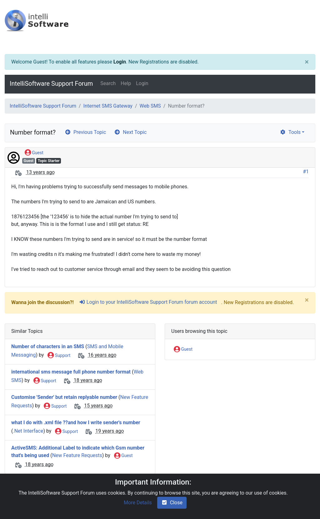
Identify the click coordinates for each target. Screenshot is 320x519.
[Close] (306, 61)
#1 (306, 172)
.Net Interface (28, 431)
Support (59, 356)
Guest (34, 153)
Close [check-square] (171, 503)
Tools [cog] (290, 132)
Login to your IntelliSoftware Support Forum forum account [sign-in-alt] (148, 302)
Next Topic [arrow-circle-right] (130, 132)
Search (108, 83)
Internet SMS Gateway (107, 106)
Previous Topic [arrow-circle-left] (85, 132)
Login (119, 62)
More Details (138, 503)
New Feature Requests (77, 455)
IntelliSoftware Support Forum (51, 83)
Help (126, 83)
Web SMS (150, 106)
